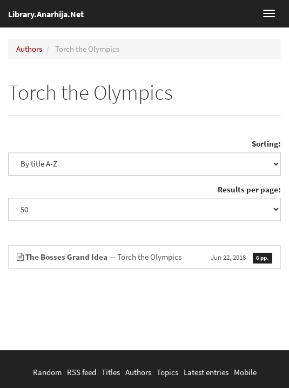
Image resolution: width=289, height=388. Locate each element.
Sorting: (266, 143)
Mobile (245, 372)
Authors (29, 49)
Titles (111, 372)
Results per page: (249, 189)
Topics (167, 372)
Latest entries (206, 372)
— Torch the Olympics (144, 256)
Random (47, 372)
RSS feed (81, 372)
